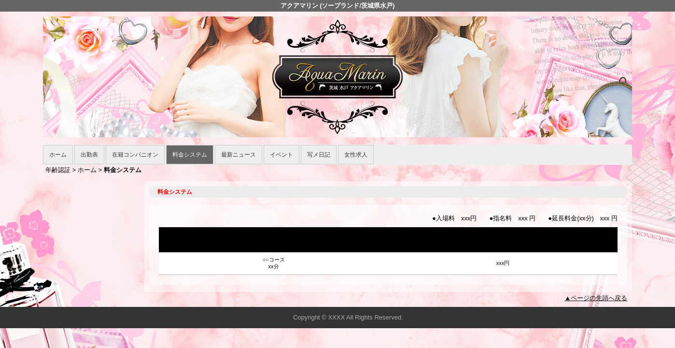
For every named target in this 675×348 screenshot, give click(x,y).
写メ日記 (318, 154)
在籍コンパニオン (135, 154)
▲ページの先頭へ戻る (595, 298)
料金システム (189, 154)
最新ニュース (238, 154)
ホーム (58, 154)
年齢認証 (57, 170)
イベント (281, 154)
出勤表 (89, 154)
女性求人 (355, 154)
